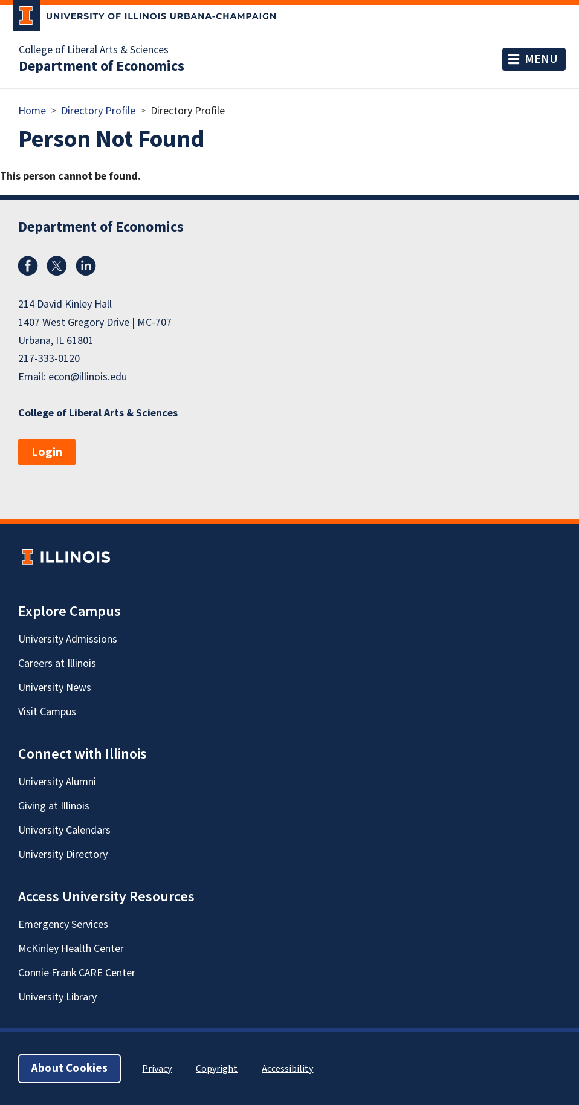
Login (46, 452)
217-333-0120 (49, 358)
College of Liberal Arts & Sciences (94, 50)
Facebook (28, 266)
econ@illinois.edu (87, 376)
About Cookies (69, 1068)
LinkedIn (86, 266)
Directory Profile (98, 110)
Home (32, 110)
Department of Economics (101, 66)
